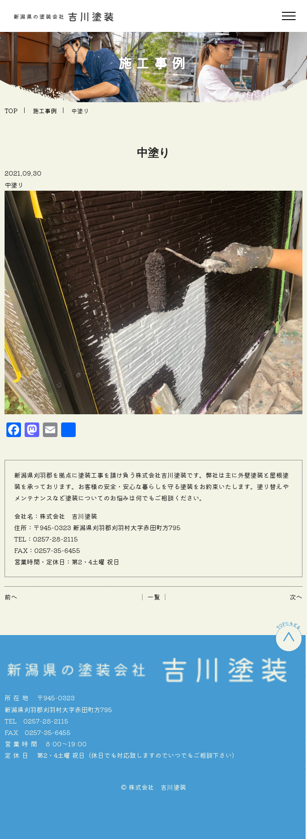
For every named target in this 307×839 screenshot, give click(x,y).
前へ (11, 596)
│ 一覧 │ (153, 596)
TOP (11, 110)
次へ (296, 596)
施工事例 (45, 110)
